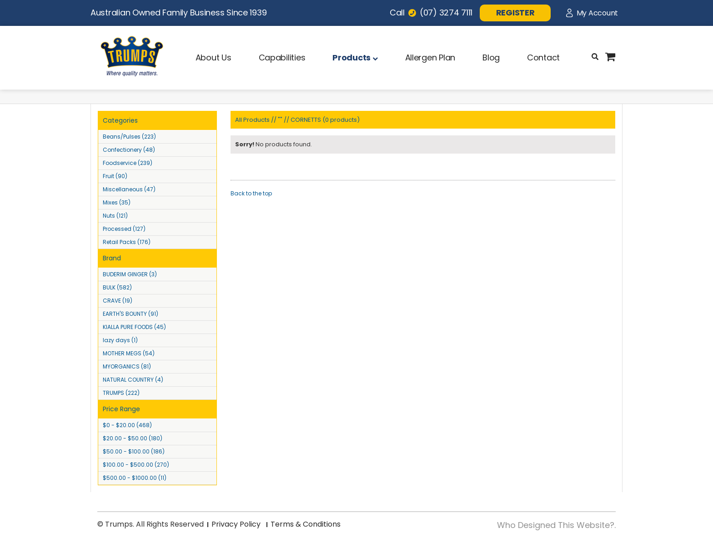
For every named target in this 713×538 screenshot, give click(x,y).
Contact (543, 57)
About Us (213, 57)
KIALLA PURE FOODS (134, 327)
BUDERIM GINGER (130, 274)
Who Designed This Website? (555, 525)
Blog (491, 57)
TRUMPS (121, 393)
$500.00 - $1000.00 (134, 478)
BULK (117, 287)
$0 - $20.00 (127, 425)
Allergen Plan (430, 57)
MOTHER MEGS (129, 353)
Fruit (115, 176)
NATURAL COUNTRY (133, 380)
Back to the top (251, 193)
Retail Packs (127, 242)
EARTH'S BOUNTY (130, 314)
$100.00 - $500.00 (136, 464)
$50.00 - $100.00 (134, 451)
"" (280, 119)
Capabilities (282, 57)
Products (354, 57)
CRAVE (117, 300)
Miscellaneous (129, 189)
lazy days (120, 340)
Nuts (115, 215)
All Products (252, 119)
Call (431, 13)
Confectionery (129, 150)
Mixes (117, 202)
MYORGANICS (127, 366)
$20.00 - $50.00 (132, 438)
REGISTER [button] (515, 12)
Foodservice (127, 163)
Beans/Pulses (129, 136)
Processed (124, 229)
